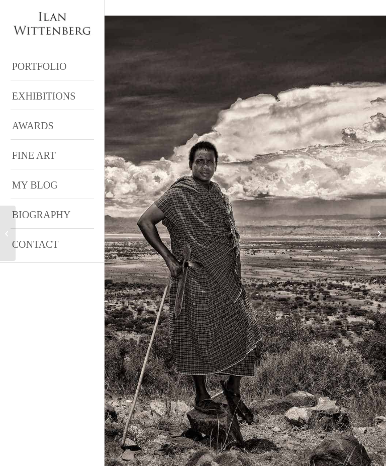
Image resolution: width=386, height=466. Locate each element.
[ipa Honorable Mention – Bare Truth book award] (8, 233)
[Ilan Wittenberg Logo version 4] (52, 24)
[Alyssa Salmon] (378, 233)
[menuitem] (52, 65)
